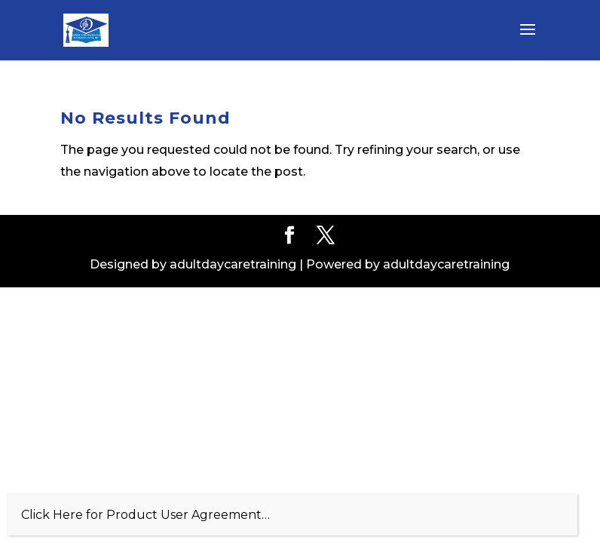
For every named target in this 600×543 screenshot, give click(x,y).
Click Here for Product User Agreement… (145, 515)
